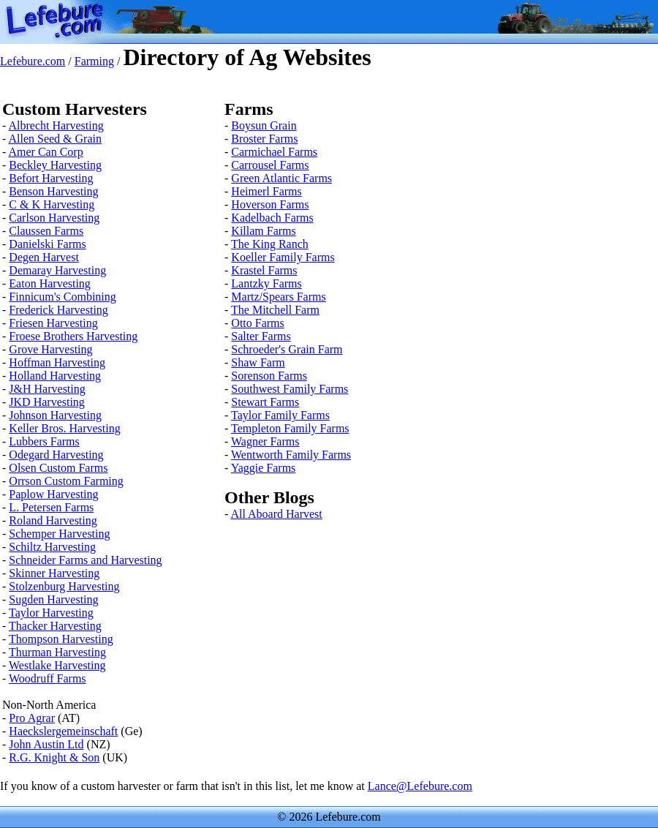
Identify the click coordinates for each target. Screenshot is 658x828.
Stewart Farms (265, 402)
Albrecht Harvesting (55, 125)
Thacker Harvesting (55, 626)
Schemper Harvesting (59, 533)
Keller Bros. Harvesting (64, 428)
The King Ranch (270, 244)
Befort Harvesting (51, 178)
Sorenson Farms (269, 375)
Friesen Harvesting (53, 323)
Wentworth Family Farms (291, 454)
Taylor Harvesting (51, 612)
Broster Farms (264, 138)
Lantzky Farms (266, 283)
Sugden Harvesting (53, 599)
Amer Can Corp (45, 152)
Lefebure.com (32, 61)
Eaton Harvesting (50, 283)
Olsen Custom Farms (58, 468)
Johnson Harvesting (55, 415)
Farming (94, 61)
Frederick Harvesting (58, 310)
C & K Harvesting (51, 204)
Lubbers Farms (44, 441)
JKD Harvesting (47, 402)
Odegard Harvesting (56, 454)
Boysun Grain (263, 125)
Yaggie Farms (263, 468)
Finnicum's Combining (62, 296)
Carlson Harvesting (54, 217)
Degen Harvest (44, 257)
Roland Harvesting (53, 520)
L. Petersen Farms (51, 507)
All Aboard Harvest (276, 514)
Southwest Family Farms (289, 389)
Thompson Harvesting (61, 639)
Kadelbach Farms (272, 217)
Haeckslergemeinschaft (63, 731)
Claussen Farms (46, 231)
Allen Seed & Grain (55, 138)
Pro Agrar (32, 718)
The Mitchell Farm (275, 310)
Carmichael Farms (274, 152)
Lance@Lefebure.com (420, 786)
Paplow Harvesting (53, 494)
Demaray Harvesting (57, 270)
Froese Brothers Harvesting (73, 336)
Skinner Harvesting (54, 573)
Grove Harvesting (50, 349)
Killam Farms (263, 231)
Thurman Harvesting (57, 652)
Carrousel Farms (270, 165)
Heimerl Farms (266, 191)
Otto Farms (257, 323)
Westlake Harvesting (57, 665)
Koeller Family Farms (282, 257)
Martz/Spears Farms (278, 296)
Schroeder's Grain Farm (286, 349)
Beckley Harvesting (55, 165)
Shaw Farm (257, 362)
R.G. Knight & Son (54, 757)
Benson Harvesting (53, 191)
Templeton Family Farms (290, 428)
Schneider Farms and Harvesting (85, 560)
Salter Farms (260, 336)
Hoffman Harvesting (57, 362)
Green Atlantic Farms (281, 178)
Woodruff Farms (47, 678)
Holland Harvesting (55, 375)
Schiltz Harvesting (52, 547)
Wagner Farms (265, 441)
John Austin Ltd (46, 744)
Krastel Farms (264, 270)
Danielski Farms (47, 244)
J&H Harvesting (47, 389)
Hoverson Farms (270, 204)
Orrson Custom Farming (66, 481)
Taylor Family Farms (280, 415)
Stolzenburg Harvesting (64, 586)
